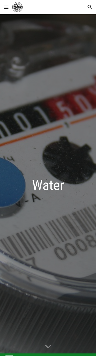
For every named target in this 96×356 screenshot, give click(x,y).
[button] (6, 7)
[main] (48, 185)
